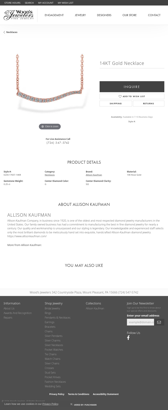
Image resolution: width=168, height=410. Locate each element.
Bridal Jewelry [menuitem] (52, 308)
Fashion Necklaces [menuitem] (55, 381)
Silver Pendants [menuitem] (53, 336)
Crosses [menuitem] (49, 368)
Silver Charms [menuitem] (53, 340)
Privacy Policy (56, 394)
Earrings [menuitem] (49, 322)
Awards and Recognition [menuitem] (18, 313)
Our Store (130, 15)
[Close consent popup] (71, 404)
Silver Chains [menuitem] (52, 363)
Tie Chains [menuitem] (50, 354)
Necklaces (11, 32)
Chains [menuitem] (48, 331)
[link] (12, 2)
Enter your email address (143, 315)
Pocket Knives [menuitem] (53, 377)
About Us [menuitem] (9, 308)
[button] (29, 2)
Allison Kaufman (94, 174)
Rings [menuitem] (48, 313)
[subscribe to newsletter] (159, 322)
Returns (148, 103)
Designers (104, 15)
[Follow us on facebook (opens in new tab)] (128, 338)
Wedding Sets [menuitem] (53, 386)
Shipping (116, 103)
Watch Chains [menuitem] (52, 359)
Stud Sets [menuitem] (50, 372)
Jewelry (80, 15)
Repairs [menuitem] (8, 317)
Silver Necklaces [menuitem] (54, 345)
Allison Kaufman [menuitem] (95, 308)
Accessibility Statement (106, 394)
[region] (50, 85)
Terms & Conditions (78, 394)
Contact (154, 15)
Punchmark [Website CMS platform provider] (91, 405)
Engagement (54, 15)
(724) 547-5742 (58, 143)
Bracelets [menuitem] (50, 326)
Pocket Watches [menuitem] (54, 349)
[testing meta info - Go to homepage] (18, 15)
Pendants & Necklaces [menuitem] (57, 317)
